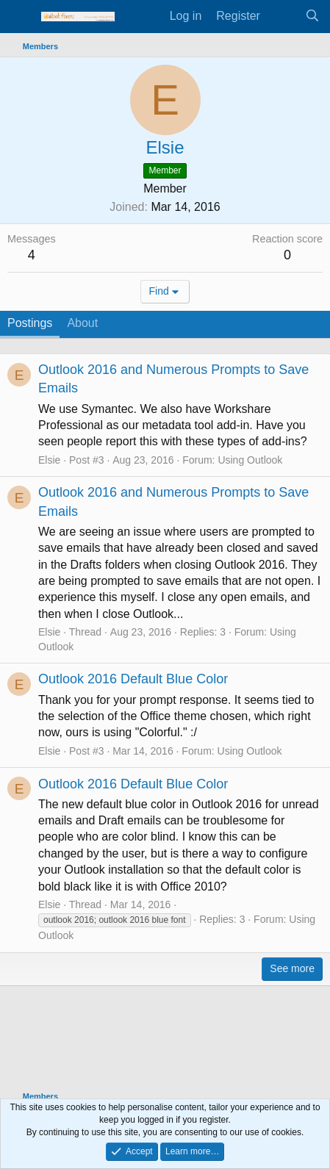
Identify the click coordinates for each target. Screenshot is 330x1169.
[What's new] (283, 16)
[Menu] (20, 17)
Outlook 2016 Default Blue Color (133, 679)
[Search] (312, 16)
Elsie (49, 460)
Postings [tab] (29, 323)
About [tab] (82, 323)
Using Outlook (250, 460)
